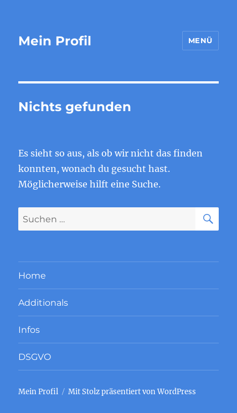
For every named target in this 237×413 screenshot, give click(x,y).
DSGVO (34, 357)
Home (32, 275)
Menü (200, 40)
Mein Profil (54, 41)
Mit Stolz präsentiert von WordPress (132, 391)
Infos (29, 330)
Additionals (43, 302)
